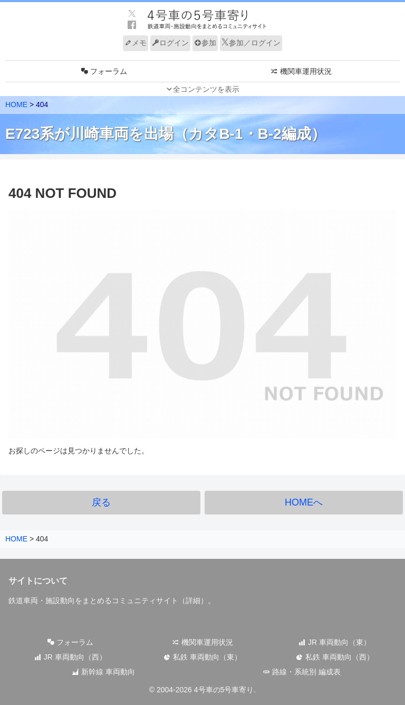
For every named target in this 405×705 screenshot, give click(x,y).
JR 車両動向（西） (70, 657)
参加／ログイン (251, 43)
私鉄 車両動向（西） (335, 657)
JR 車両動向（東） (334, 642)
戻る (101, 502)
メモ (135, 43)
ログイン (170, 43)
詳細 (193, 600)
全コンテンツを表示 (206, 89)
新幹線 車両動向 (103, 672)
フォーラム (70, 642)
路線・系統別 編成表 (302, 672)
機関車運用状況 (202, 642)
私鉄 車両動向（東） (202, 657)
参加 (205, 43)
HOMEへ (304, 502)
